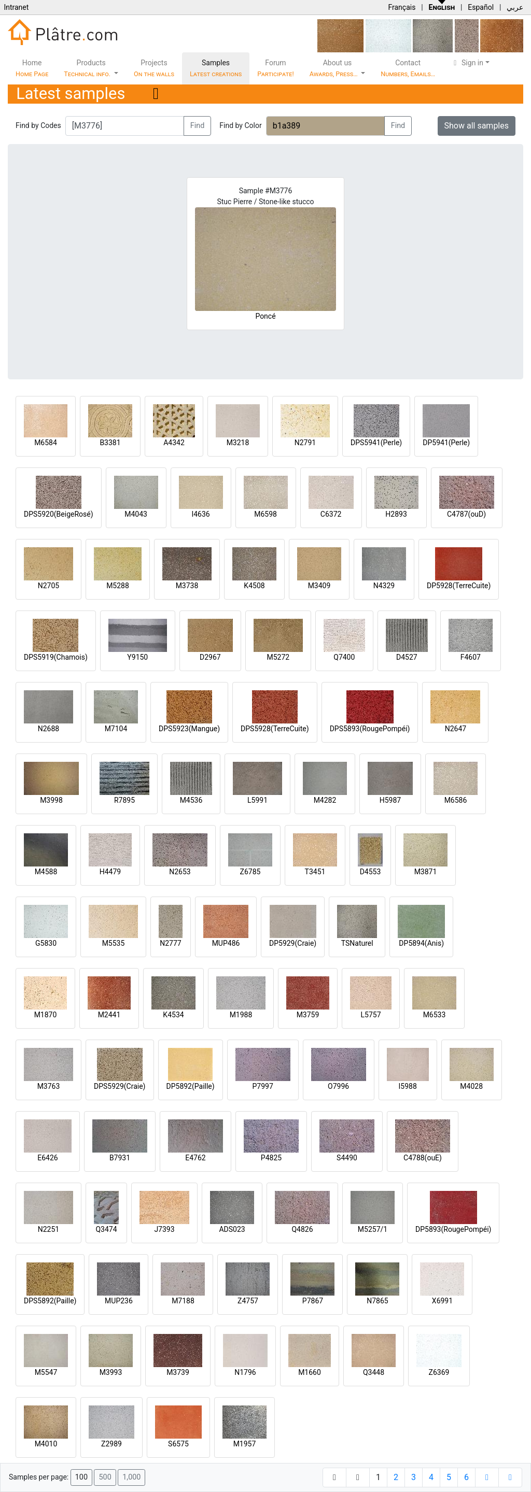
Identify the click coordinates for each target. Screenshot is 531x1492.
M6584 (45, 442)
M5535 (113, 943)
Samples (216, 68)
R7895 (124, 800)
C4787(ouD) (466, 514)
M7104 (116, 728)
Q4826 (302, 1229)
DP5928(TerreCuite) (459, 585)
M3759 (308, 1015)
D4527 (406, 657)
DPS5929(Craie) (120, 1086)
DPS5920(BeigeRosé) (58, 514)
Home (32, 68)
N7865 (377, 1301)
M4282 (325, 800)
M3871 (425, 872)
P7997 (263, 1086)
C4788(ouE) (422, 1158)
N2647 (455, 728)
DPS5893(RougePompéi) (370, 728)
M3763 (48, 1086)
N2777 (170, 943)
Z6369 (439, 1372)
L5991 (257, 800)
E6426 (47, 1158)
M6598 (265, 514)
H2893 (396, 514)
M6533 (434, 1015)
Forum (275, 68)
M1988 (241, 1015)
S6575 (178, 1444)
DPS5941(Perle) (376, 442)
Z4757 (247, 1301)
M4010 (46, 1444)
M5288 (117, 585)
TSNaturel (357, 943)
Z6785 (250, 872)
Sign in (467, 63)
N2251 (48, 1229)
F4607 (470, 657)
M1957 (244, 1444)
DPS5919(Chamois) (56, 657)
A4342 (174, 442)
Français (401, 7)
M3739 (177, 1372)
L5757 (370, 1015)
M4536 (191, 800)
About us (334, 68)
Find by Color (240, 125)
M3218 (238, 442)
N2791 (305, 442)
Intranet (16, 7)
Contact (408, 68)
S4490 (347, 1158)
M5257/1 (372, 1229)
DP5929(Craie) (292, 943)
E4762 (195, 1158)
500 (105, 1477)
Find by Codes (38, 125)
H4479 (110, 872)
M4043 (135, 514)
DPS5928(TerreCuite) (275, 728)
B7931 (119, 1158)
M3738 (187, 585)
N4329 (384, 585)
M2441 (109, 1015)
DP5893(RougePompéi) (453, 1229)
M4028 (471, 1086)
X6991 (442, 1301)
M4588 (46, 872)
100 (81, 1477)
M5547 (46, 1372)
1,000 (131, 1477)
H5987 (390, 800)
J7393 (164, 1229)
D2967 (210, 657)
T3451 (315, 872)
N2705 (48, 585)
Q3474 (106, 1229)
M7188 (183, 1301)
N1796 (245, 1372)
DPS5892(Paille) (50, 1301)
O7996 (338, 1086)
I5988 (408, 1086)
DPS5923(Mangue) (189, 728)
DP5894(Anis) (421, 943)
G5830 (46, 943)
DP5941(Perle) (446, 442)
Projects (154, 68)
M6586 (455, 800)
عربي (515, 7)
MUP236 (119, 1301)
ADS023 (232, 1229)
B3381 (110, 442)
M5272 (278, 657)
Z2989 (111, 1444)
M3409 (319, 585)
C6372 (331, 514)
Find (197, 125)
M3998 (51, 800)
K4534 (173, 1015)
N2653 (179, 872)
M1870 (45, 1015)
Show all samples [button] (476, 126)
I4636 (200, 514)
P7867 (312, 1301)
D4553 (370, 872)
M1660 (309, 1372)
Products (88, 68)
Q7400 (344, 657)
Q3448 (373, 1372)
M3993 (111, 1372)
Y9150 (137, 657)
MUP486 (226, 943)
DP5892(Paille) (190, 1086)
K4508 (254, 585)
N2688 (48, 728)
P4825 (271, 1158)
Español (481, 7)
